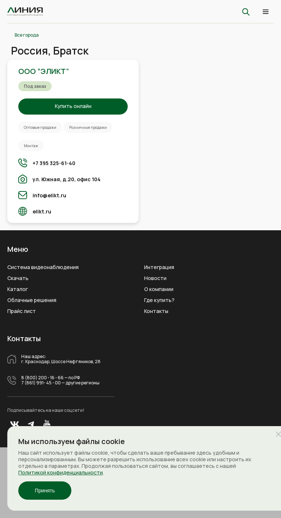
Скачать (18, 278)
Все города (27, 35)
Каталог (17, 289)
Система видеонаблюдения (43, 267)
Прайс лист (21, 311)
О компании (158, 289)
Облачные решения (31, 300)
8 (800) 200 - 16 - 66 (42, 377)
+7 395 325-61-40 (54, 163)
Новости (155, 278)
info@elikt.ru (49, 195)
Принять (45, 490)
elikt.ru (42, 211)
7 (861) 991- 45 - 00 (41, 382)
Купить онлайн (73, 106)
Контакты (156, 311)
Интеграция (159, 267)
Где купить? (159, 300)
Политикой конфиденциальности (60, 472)
